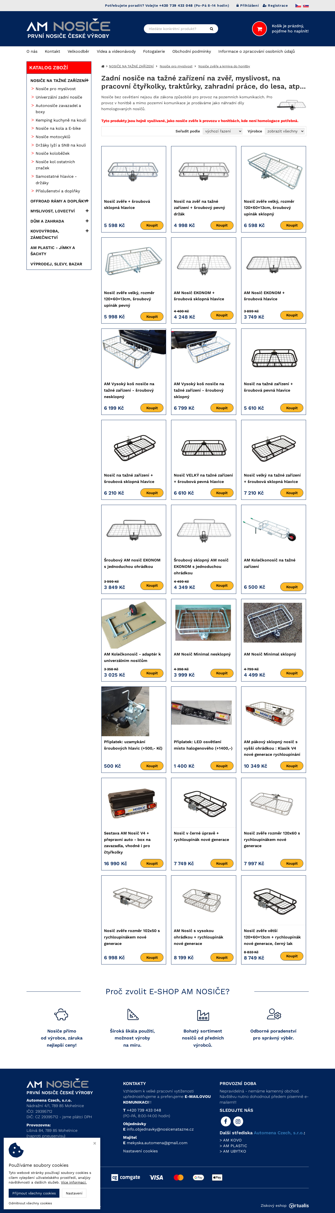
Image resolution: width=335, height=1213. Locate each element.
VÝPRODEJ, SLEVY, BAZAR (56, 264)
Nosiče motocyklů (53, 136)
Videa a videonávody (116, 51)
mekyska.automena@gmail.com (157, 1142)
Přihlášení (247, 5)
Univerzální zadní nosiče (59, 97)
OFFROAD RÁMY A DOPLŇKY (58, 201)
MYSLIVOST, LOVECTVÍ (52, 211)
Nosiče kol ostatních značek (55, 165)
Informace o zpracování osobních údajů (256, 51)
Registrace (275, 5)
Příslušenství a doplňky (58, 191)
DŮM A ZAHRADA (47, 221)
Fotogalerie (154, 51)
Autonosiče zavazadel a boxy (58, 108)
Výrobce (255, 131)
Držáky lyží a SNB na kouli (61, 145)
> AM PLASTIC (233, 1145)
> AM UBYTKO (233, 1151)
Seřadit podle (188, 131)
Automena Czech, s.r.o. (279, 1132)
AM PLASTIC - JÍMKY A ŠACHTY (52, 250)
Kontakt (52, 51)
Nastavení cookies (140, 1151)
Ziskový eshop (285, 1205)
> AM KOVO (231, 1140)
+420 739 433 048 (144, 1110)
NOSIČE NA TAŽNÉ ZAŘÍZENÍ (58, 80)
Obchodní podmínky (191, 51)
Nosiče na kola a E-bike (58, 128)
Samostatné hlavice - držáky (56, 179)
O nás (31, 51)
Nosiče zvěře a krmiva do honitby (224, 66)
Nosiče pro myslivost (56, 88)
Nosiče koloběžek (53, 153)
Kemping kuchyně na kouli (61, 120)
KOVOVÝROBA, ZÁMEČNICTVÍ (44, 234)
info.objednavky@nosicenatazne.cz (160, 1129)
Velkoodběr (78, 51)
